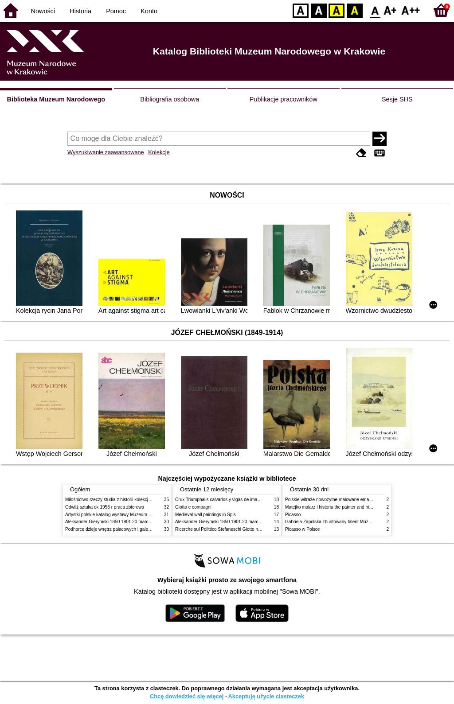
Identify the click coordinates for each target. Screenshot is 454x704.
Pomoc (116, 11)
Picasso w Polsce (302, 529)
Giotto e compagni (193, 507)
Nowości (43, 11)
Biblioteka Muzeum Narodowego (56, 99)
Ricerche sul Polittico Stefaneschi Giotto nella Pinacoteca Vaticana (241, 529)
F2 (411, 10)
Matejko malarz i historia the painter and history (332, 507)
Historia (80, 11)
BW (319, 10)
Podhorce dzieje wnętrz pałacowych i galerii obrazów (117, 529)
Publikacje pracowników (283, 99)
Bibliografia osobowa (169, 99)
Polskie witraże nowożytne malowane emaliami (331, 499)
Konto (149, 11)
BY (354, 10)
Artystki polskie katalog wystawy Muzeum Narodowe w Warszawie (130, 514)
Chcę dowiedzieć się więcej (186, 696)
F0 (375, 10)
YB (336, 10)
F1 (390, 10)
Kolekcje (158, 152)
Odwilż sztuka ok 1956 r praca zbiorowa (104, 507)
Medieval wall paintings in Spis (205, 514)
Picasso (293, 514)
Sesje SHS (397, 99)
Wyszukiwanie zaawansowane (105, 152)
